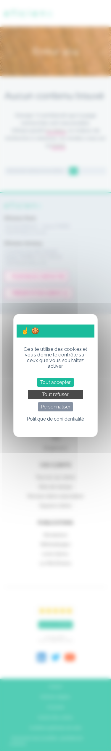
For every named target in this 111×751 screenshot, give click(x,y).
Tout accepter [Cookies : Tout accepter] (55, 382)
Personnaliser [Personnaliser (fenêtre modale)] (55, 407)
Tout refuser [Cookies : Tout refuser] (55, 394)
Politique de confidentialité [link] (55, 419)
